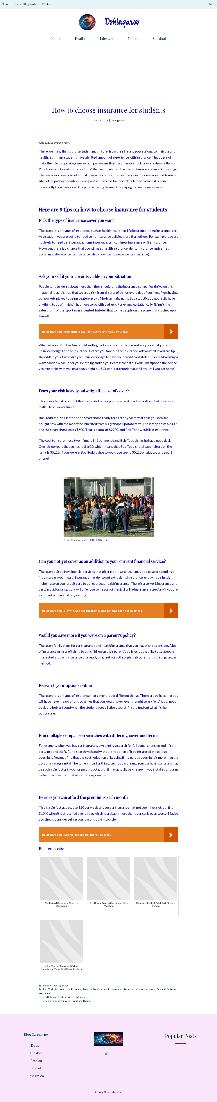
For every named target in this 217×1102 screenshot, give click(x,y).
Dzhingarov (117, 120)
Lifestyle (106, 38)
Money (133, 38)
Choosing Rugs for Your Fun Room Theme (67, 1000)
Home (5, 4)
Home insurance (133, 989)
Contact (47, 4)
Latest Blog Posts (26, 4)
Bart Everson (74, 540)
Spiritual (159, 38)
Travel (36, 1068)
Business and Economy (68, 989)
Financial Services (93, 989)
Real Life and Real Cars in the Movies (64, 997)
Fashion (36, 1061)
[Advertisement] (108, 72)
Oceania (161, 989)
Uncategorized (60, 985)
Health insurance (113, 989)
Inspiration (36, 1076)
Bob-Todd (48, 989)
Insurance (149, 989)
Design (36, 1045)
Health (80, 38)
